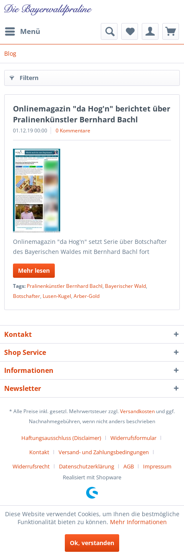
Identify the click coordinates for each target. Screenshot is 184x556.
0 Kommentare (73, 130)
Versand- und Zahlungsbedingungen (104, 452)
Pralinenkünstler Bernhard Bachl (64, 286)
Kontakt (39, 452)
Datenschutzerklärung (86, 466)
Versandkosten (137, 411)
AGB (128, 466)
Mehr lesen (34, 270)
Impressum (157, 466)
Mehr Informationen (138, 522)
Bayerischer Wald (125, 286)
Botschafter (26, 296)
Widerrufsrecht (31, 466)
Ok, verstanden (92, 543)
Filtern (24, 76)
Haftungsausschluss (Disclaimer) (61, 438)
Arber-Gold (87, 296)
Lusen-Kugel (57, 296)
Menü (22, 30)
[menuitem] (22, 31)
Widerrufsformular (133, 438)
